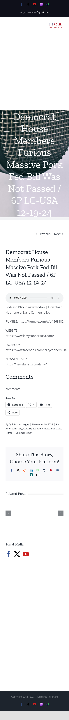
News (47, 428)
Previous (44, 234)
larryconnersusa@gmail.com (34, 12)
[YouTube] (26, 554)
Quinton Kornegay (19, 424)
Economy (38, 428)
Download (55, 307)
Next (57, 234)
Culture (27, 428)
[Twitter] (17, 554)
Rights (9, 432)
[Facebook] (8, 554)
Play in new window (31, 307)
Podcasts (56, 428)
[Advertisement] (34, 73)
